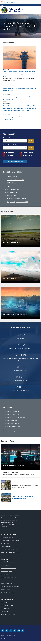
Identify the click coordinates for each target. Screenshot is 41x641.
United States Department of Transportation (13, 5)
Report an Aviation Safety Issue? (16, 417)
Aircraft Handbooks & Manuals (8, 562)
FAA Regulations (11, 183)
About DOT (3, 638)
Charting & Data (5, 543)
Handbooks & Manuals (13, 189)
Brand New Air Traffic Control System (10, 586)
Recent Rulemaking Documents (16, 199)
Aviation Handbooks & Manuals (8, 568)
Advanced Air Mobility (6, 589)
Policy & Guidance (12, 195)
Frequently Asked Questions (8, 614)
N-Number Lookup (5, 608)
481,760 (21, 377)
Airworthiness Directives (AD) (15, 180)
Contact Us (4, 526)
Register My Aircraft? (13, 423)
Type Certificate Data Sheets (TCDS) (10, 552)
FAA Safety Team (5, 611)
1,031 (20, 387)
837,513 (21, 366)
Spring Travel (17, 483)
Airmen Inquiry (4, 602)
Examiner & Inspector (6, 571)
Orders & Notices (12, 192)
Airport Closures (27, 155)
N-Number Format (8, 138)
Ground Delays (9, 152)
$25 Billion (20, 354)
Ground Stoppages (28, 152)
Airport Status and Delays (10, 145)
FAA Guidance (4, 574)
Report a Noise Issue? (13, 411)
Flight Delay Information (7, 546)
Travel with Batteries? (13, 426)
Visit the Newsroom (31, 125)
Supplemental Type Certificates (9, 549)
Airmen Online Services (7, 605)
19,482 (20, 334)
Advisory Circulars (12, 177)
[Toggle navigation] (38, 10)
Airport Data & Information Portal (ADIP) (10, 540)
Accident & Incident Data (7, 537)
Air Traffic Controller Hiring (7, 593)
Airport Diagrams (5, 565)
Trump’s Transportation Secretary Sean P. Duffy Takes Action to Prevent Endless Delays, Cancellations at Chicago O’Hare (20, 74)
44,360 (20, 344)
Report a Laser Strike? (13, 414)
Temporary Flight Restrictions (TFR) (17, 202)
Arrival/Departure (10, 155)
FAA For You (13, 431)
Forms (9, 186)
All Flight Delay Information (15, 162)
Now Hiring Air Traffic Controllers (15, 465)
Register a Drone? (12, 420)
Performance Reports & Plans (8, 577)
